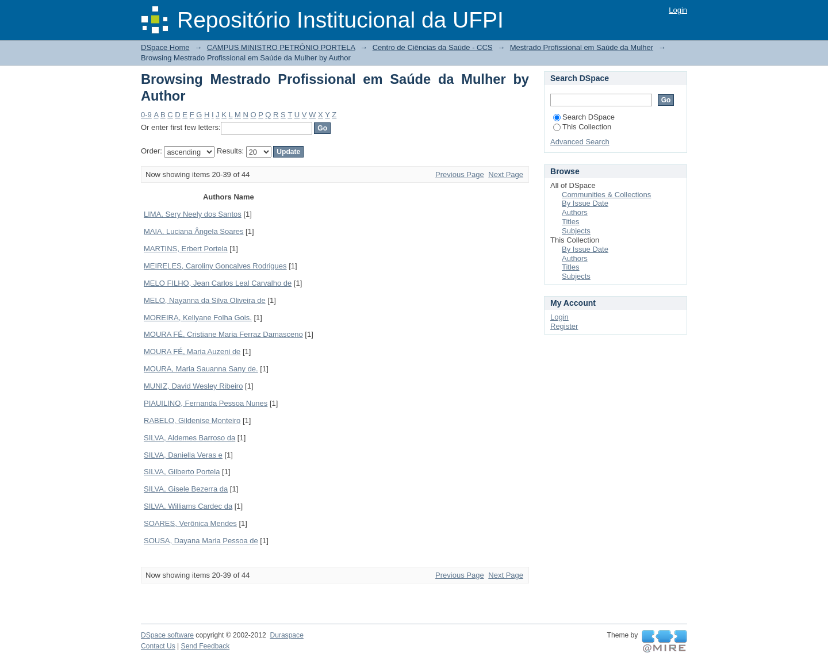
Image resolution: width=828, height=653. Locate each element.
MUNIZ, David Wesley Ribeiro (193, 386)
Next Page (505, 174)
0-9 (146, 114)
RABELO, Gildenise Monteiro (192, 420)
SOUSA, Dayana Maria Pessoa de (201, 540)
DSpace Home (165, 47)
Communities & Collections (606, 194)
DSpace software (167, 635)
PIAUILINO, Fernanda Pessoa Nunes (205, 403)
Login (678, 10)
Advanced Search (580, 141)
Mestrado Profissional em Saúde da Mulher (581, 47)
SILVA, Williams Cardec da (188, 506)
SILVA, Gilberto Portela (182, 471)
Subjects (576, 230)
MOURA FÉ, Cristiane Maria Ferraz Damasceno (223, 334)
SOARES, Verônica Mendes (190, 523)
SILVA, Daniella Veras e (183, 455)
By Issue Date (585, 203)
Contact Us (158, 646)
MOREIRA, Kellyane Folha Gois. (198, 317)
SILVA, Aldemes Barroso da (189, 437)
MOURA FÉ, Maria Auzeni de (192, 351)
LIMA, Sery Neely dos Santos (192, 214)
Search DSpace (584, 117)
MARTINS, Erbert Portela (186, 248)
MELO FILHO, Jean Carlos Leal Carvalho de (218, 283)
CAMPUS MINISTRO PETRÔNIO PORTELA (281, 47)
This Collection (582, 126)
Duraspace (286, 635)
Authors (575, 212)
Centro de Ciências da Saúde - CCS (433, 47)
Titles (571, 221)
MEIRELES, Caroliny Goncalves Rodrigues (215, 266)
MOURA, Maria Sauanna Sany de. (201, 368)
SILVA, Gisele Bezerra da (186, 489)
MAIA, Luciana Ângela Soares (193, 231)
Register (564, 326)
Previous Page (459, 174)
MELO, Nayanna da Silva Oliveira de (205, 300)
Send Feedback (205, 646)
